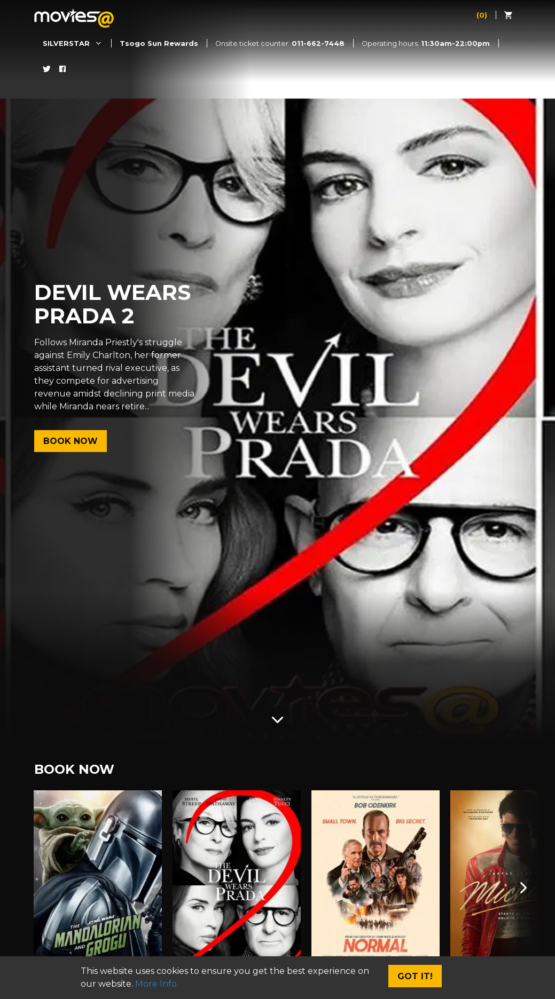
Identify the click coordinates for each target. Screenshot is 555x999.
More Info (156, 984)
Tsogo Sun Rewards (159, 43)
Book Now (70, 441)
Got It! (415, 976)
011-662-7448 (318, 43)
